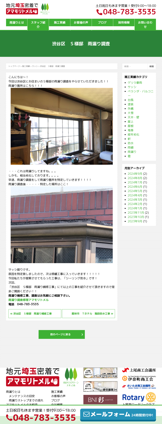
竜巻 (130, 130)
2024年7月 (135, 182)
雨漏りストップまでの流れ (26, 400)
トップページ (14, 66)
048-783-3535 (126, 12)
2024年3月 (135, 200)
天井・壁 (133, 117)
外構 (130, 109)
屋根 (130, 126)
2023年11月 (136, 213)
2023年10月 (136, 217)
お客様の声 (81, 22)
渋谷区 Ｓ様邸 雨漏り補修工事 (32, 313)
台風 (130, 100)
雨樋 (130, 147)
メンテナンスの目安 (22, 396)
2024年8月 (135, 178)
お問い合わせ (145, 24)
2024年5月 (135, 191)
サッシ (35, 66)
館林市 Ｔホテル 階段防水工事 (91, 313)
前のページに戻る (60, 334)
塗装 (130, 104)
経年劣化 (133, 135)
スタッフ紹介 (38, 24)
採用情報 (124, 22)
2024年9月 (135, 174)
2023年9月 (135, 221)
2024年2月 (135, 204)
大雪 (130, 113)
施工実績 (59, 22)
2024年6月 (135, 187)
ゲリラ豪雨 (135, 83)
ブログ (102, 22)
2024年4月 (135, 195)
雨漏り (132, 152)
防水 (130, 143)
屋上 (130, 122)
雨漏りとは (17, 22)
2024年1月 (135, 208)
